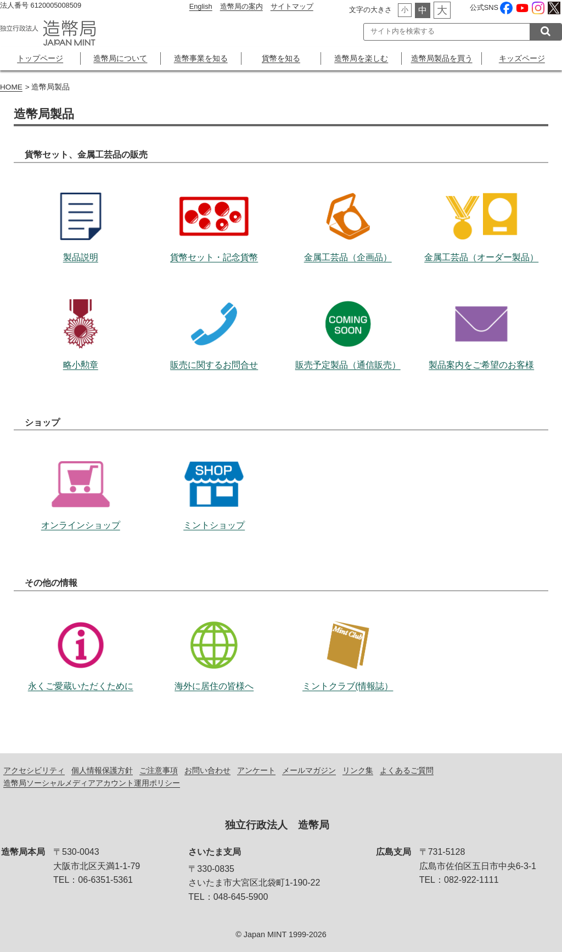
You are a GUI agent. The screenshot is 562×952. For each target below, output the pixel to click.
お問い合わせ (207, 770)
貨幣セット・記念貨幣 (214, 209)
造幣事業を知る (201, 58)
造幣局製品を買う (442, 58)
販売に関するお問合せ (214, 317)
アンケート (256, 770)
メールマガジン (309, 770)
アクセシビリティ (34, 770)
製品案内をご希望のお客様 (481, 317)
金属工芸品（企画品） (347, 209)
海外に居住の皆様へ (214, 638)
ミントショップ (214, 477)
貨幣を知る (281, 58)
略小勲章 (80, 317)
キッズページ (522, 58)
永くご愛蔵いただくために (80, 638)
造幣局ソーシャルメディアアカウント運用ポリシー (91, 783)
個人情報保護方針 (102, 770)
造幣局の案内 (241, 6)
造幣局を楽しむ (361, 58)
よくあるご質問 (407, 770)
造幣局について (120, 58)
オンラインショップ (80, 477)
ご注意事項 (158, 770)
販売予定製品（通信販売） (347, 317)
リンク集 (357, 770)
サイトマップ (292, 6)
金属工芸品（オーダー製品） (481, 209)
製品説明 (80, 209)
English (200, 6)
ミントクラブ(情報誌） (347, 638)
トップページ (40, 58)
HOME (11, 87)
